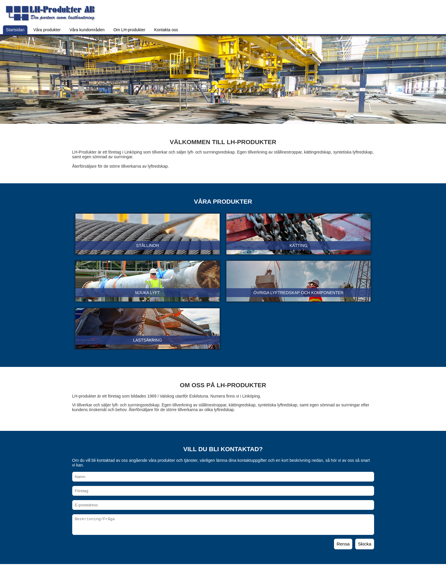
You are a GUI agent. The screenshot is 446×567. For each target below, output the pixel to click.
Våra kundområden (87, 29)
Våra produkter (47, 29)
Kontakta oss (166, 29)
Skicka (364, 543)
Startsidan (15, 29)
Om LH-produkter (129, 29)
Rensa (343, 543)
